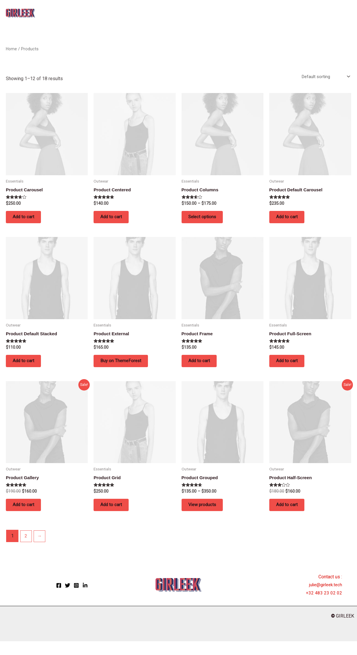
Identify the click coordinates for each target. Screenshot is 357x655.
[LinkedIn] (85, 599)
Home (12, 48)
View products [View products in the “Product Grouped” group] (208, 517)
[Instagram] (76, 599)
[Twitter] (67, 599)
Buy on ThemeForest (126, 368)
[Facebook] (58, 599)
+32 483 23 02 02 (324, 606)
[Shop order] (323, 77)
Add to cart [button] (29, 220)
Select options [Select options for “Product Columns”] (208, 220)
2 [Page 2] (26, 550)
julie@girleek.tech (324, 598)
